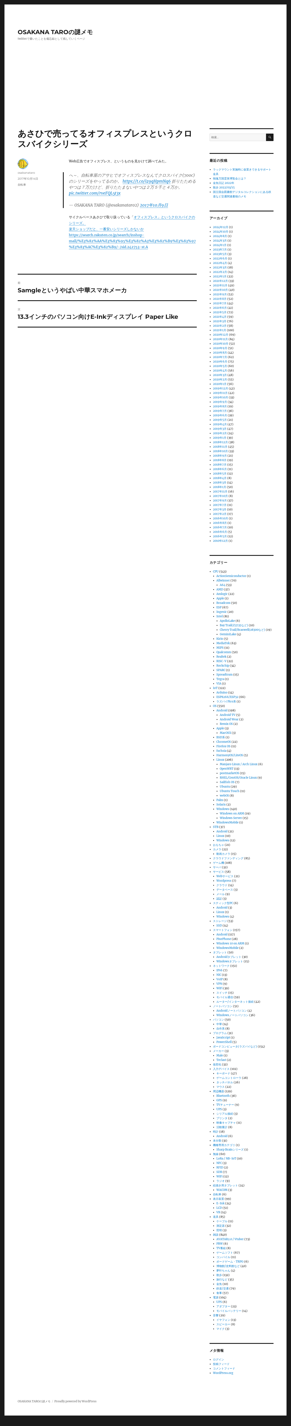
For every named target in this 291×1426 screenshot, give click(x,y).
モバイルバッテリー (228, 1311)
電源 (216, 1297)
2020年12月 (220, 334)
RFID (219, 1167)
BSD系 (220, 737)
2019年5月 (220, 420)
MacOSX (225, 733)
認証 (219, 898)
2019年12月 (220, 388)
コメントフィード (224, 1368)
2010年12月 (220, 541)
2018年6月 (220, 469)
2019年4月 (220, 424)
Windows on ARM (232, 813)
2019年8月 (220, 406)
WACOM (221, 1190)
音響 (216, 1315)
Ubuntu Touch (229, 791)
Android (221, 710)
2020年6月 (220, 361)
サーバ (217, 867)
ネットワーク (221, 966)
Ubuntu (225, 786)
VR (218, 1212)
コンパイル (223, 1257)
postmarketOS (229, 773)
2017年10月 (220, 496)
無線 (216, 1154)
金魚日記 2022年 (223, 183)
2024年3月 (220, 240)
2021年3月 (219, 321)
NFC (219, 1163)
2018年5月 (220, 473)
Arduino (221, 692)
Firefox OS (223, 746)
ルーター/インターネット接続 (235, 1002)
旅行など (221, 1279)
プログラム (220, 1033)
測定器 (220, 1226)
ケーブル (221, 1221)
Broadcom (223, 603)
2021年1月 (219, 330)
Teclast (221, 1060)
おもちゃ (218, 845)
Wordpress (223, 881)
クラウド (221, 885)
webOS (224, 795)
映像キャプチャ (226, 1122)
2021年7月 (220, 303)
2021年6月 (220, 308)
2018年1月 (219, 487)
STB (216, 827)
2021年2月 (220, 326)
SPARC (220, 670)
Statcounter (10, 1423)
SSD (219, 925)
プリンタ (221, 1118)
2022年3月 (220, 267)
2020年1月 (220, 384)
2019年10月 (220, 397)
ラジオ (220, 1181)
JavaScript (223, 1037)
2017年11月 (220, 491)
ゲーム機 (218, 863)
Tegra (220, 679)
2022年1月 (220, 276)
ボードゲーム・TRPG (229, 1261)
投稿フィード (221, 1364)
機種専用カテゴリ (224, 1145)
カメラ (217, 849)
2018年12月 (220, 442)
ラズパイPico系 (226, 701)
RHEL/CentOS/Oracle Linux (238, 777)
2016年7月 (220, 527)
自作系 (220, 1028)
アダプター (223, 1306)
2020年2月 (220, 379)
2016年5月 (220, 536)
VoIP (219, 979)
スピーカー (223, 1324)
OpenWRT (226, 769)
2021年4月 (220, 317)
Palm (219, 800)
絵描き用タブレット (225, 1185)
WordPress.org (223, 1373)
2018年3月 (219, 482)
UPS (219, 1109)
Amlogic (222, 594)
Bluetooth (223, 1096)
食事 (219, 1293)
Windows (222, 809)
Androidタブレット (228, 957)
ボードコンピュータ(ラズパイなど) (235, 1046)
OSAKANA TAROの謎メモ (55, 32)
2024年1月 (220, 245)
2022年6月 (220, 258)
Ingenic (221, 612)
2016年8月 (220, 523)
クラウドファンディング (228, 858)
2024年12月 (220, 227)
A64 (222, 585)
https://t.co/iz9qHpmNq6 (147, 181)
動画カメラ (223, 854)
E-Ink (220, 1203)
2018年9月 (220, 455)
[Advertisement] (146, 97)
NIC (218, 975)
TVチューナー (225, 1105)
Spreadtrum (224, 674)
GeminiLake (228, 634)
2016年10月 (220, 518)
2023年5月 (220, 254)
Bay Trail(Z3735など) (234, 625)
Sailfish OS (227, 782)
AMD (219, 589)
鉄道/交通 (222, 1288)
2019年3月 (220, 429)
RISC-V (221, 661)
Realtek (221, 656)
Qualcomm (223, 652)
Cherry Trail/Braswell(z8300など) (242, 630)
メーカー (218, 1051)
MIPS (220, 648)
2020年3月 (220, 375)
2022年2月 (220, 272)
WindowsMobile (227, 822)
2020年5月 (220, 366)
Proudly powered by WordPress (75, 1401)
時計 (216, 1131)
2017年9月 (220, 500)
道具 (216, 1217)
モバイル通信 (224, 997)
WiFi (219, 988)
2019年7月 (220, 411)
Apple (220, 598)
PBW (219, 1243)
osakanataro (26, 172)
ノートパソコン (222, 1006)
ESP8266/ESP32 (227, 697)
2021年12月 (220, 281)
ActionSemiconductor (231, 576)
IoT (215, 688)
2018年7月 (220, 464)
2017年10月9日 (154, 205)
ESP (219, 607)
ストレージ (220, 921)
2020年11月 (220, 339)
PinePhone (223, 939)
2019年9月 (220, 402)
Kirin (219, 639)
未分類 (217, 1140)
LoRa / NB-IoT (226, 1158)
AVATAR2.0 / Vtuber (230, 1239)
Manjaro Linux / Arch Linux (239, 764)
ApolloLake (227, 621)
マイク (220, 1329)
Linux (220, 760)
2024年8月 (220, 236)
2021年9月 (220, 294)
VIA (218, 683)
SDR (219, 1172)
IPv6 (219, 970)
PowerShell (224, 1042)
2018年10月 (220, 451)
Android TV (227, 715)
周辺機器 (218, 1091)
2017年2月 (220, 514)
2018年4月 (220, 478)
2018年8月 (220, 460)
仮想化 (217, 1064)
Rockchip (222, 665)
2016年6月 (220, 532)
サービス (218, 872)
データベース (224, 889)
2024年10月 (220, 231)
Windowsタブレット (229, 961)
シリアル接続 (224, 1114)
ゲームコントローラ (228, 1078)
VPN (219, 984)
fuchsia (221, 751)
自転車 (22, 184)
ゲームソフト (224, 1252)
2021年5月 (220, 312)
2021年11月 (220, 285)
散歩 (219, 1275)
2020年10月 (220, 343)
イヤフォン (223, 1320)
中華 (219, 1024)
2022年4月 (220, 263)
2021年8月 (220, 299)
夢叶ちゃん (223, 1270)
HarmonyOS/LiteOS (229, 755)
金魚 (219, 1284)
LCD (219, 1208)
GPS (219, 1100)
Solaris (221, 804)
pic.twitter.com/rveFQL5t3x (94, 193)
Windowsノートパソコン (232, 1015)
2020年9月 (220, 348)
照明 (219, 1230)
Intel (219, 616)
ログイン (218, 1359)
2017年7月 (220, 505)
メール (220, 894)
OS (215, 706)
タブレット (220, 952)
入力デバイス (221, 1069)
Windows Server (231, 818)
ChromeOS (223, 742)
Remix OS (226, 724)
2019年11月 (220, 393)
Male (219, 1055)
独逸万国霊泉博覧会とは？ (229, 178)
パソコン (218, 1019)
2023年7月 (220, 249)
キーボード (223, 1073)
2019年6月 (220, 415)
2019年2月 (220, 433)
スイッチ (221, 993)
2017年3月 (219, 509)
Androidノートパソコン (231, 1010)
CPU (216, 571)
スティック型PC (223, 903)
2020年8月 (220, 352)
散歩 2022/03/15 (224, 187)
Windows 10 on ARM (230, 943)
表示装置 (218, 1199)
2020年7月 (220, 357)
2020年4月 (220, 370)
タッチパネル (224, 1082)
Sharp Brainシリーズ (230, 1149)
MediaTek (223, 643)
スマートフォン (222, 930)
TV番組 (221, 1248)
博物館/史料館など (228, 1266)
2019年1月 (219, 438)
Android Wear (229, 719)
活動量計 (221, 1127)
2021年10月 (220, 290)
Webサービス (224, 876)
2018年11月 (220, 447)
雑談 (216, 1235)
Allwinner (223, 580)
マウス (220, 1087)
